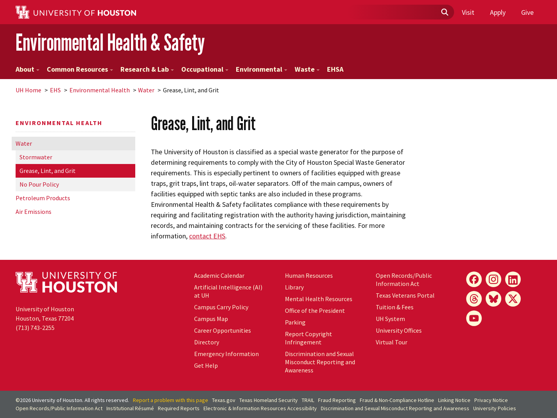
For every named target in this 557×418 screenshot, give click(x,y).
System (390, 319)
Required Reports (179, 408)
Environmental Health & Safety (110, 42)
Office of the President (315, 310)
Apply (498, 12)
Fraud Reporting (337, 400)
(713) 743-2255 (35, 328)
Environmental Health (99, 90)
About (27, 69)
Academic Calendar (219, 275)
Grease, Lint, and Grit (47, 171)
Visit (468, 12)
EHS (55, 90)
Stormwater (35, 157)
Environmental (261, 69)
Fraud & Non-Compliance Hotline (397, 400)
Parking (295, 322)
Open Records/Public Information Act (404, 279)
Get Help (206, 365)
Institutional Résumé (130, 408)
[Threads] (474, 299)
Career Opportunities (222, 330)
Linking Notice (454, 400)
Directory (206, 342)
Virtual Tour (391, 342)
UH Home (28, 90)
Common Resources (80, 69)
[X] (513, 299)
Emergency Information (226, 354)
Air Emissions (33, 211)
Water (146, 90)
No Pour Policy (39, 184)
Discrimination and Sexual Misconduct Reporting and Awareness (320, 362)
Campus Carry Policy (221, 307)
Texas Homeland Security (268, 400)
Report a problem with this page (170, 400)
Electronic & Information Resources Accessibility (260, 408)
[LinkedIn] (513, 279)
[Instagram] (493, 279)
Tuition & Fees (395, 307)
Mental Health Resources (318, 299)
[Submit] (444, 12)
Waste (307, 69)
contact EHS (207, 235)
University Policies (494, 408)
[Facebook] (474, 279)
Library (294, 287)
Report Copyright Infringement (308, 338)
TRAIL (308, 400)
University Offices (399, 330)
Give (527, 12)
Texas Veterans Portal (405, 295)
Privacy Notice (491, 400)
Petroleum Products (43, 198)
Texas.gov (223, 400)
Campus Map (211, 319)
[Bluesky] (493, 299)
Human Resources (309, 275)
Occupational (204, 69)
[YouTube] (474, 318)
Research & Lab (147, 69)
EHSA (335, 69)
